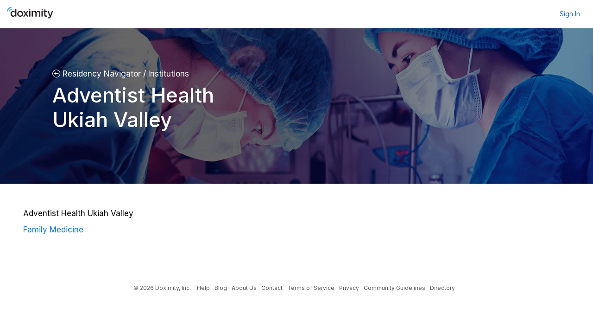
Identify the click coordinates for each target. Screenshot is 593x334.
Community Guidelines (394, 287)
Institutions (167, 73)
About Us (244, 287)
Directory (442, 287)
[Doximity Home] (30, 14)
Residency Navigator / (99, 73)
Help (203, 287)
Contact (272, 287)
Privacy (349, 287)
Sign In (570, 14)
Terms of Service (310, 287)
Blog (220, 287)
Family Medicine (53, 229)
